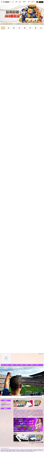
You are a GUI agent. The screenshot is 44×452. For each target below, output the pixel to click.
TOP (42, 442)
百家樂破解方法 (28, 397)
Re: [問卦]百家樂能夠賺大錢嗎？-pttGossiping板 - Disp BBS (32, 442)
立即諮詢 (14, 432)
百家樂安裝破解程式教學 (24, 441)
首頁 (25, 397)
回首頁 (40, 353)
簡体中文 (42, 353)
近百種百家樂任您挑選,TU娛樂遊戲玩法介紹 (32, 414)
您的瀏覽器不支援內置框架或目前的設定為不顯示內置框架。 (22, 14)
